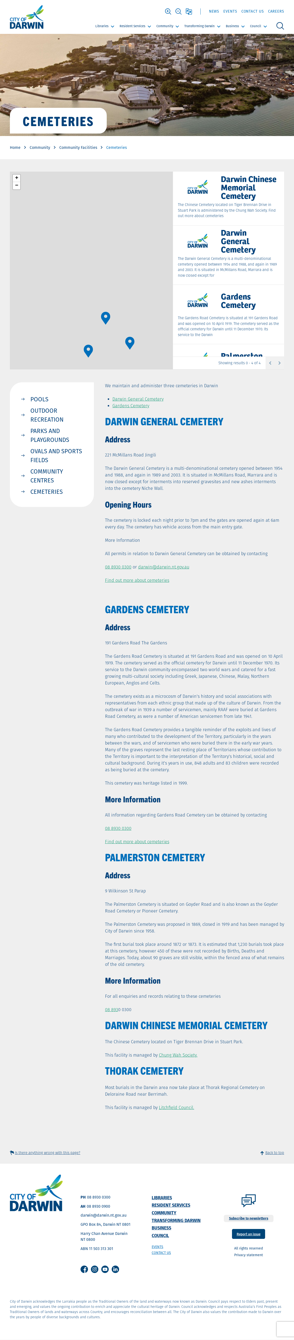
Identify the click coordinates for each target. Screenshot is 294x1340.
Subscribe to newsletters (248, 1218)
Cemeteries (46, 491)
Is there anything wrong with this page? (47, 1152)
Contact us (161, 1252)
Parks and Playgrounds (49, 435)
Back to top (274, 1152)
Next (279, 363)
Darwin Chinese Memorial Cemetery (248, 187)
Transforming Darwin (199, 26)
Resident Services (132, 26)
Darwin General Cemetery (238, 240)
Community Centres (46, 475)
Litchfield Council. (176, 1107)
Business (232, 26)
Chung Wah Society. (178, 1055)
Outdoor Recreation (46, 415)
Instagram (94, 1269)
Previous (270, 363)
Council (255, 26)
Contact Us (252, 11)
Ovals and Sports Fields (56, 455)
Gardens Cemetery (238, 300)
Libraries (101, 26)
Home (15, 147)
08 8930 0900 (98, 1206)
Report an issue (248, 1233)
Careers (276, 11)
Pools (39, 399)
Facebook (84, 1269)
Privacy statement (248, 1254)
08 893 (111, 1009)
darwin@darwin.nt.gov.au (103, 1215)
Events (230, 11)
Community (164, 26)
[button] (88, 351)
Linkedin (115, 1269)
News (214, 11)
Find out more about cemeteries (137, 580)
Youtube (105, 1269)
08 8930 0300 (118, 567)
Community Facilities (78, 147)
